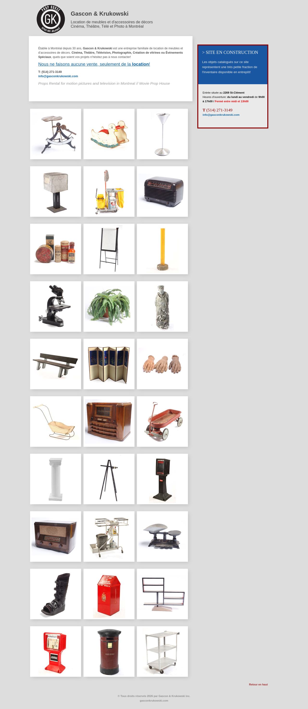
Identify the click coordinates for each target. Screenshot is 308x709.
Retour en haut (258, 684)
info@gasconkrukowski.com (58, 76)
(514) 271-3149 (217, 110)
